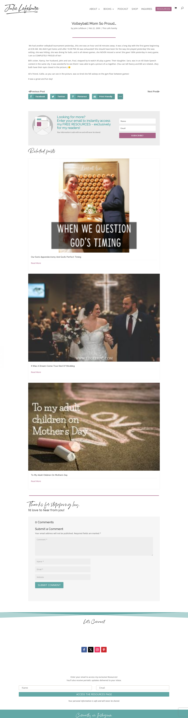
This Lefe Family (109, 28)
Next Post (153, 91)
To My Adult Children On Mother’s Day (49, 475)
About (93, 9)
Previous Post (37, 91)
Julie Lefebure (80, 28)
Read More (36, 263)
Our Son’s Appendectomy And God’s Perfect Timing (56, 257)
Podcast (123, 9)
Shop (135, 9)
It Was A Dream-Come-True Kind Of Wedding (53, 366)
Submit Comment (49, 585)
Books (107, 9)
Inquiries (146, 9)
